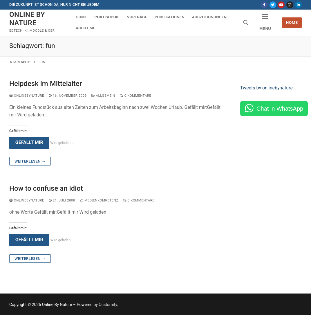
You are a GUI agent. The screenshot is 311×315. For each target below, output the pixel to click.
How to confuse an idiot (46, 188)
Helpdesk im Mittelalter (45, 84)
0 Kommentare (135, 95)
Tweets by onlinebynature (266, 88)
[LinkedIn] (298, 4)
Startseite (20, 62)
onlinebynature (26, 95)
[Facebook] (264, 4)
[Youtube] (281, 4)
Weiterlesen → (30, 161)
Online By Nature (27, 18)
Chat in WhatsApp (279, 108)
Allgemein (103, 95)
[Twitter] (273, 4)
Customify (108, 304)
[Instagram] (289, 4)
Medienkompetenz (99, 200)
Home (292, 22)
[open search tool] (245, 22)
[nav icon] (265, 23)
